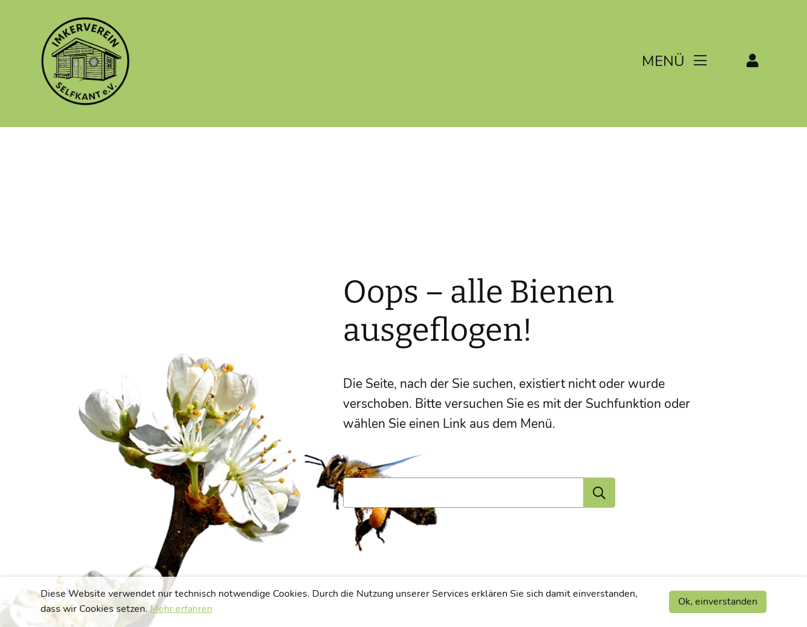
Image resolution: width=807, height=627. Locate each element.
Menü (674, 61)
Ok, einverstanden (717, 601)
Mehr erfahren (181, 609)
